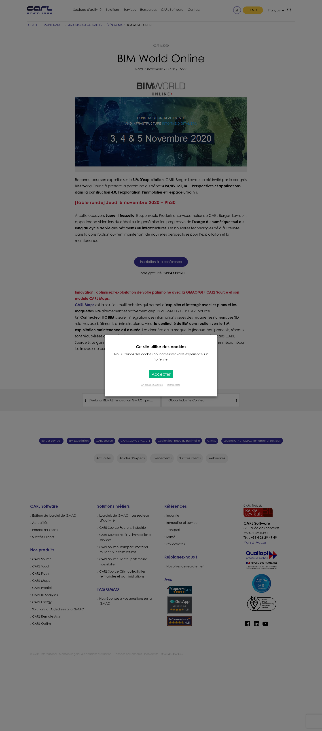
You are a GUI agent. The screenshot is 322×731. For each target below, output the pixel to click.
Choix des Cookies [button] (152, 384)
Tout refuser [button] (173, 384)
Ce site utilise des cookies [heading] (161, 346)
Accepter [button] (161, 374)
